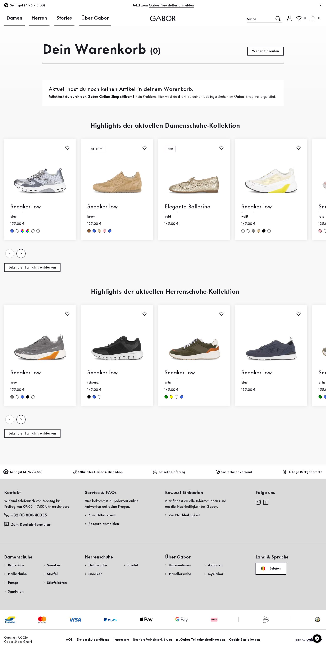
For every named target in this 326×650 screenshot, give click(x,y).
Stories (54, 18)
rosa (104, 231)
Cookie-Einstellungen (244, 639)
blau (12, 231)
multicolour (22, 231)
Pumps (13, 582)
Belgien (271, 568)
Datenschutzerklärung (93, 639)
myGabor (215, 574)
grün (166, 397)
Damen (10, 18)
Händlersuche (180, 574)
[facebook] (265, 501)
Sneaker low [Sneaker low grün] (179, 372)
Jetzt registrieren (293, 55)
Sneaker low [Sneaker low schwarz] (102, 372)
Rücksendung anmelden (262, 84)
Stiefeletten (57, 582)
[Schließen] (320, 5)
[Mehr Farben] (38, 231)
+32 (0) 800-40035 (25, 515)
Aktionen (215, 565)
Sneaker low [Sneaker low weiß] (256, 206)
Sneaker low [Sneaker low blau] (25, 206)
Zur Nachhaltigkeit (184, 515)
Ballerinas (16, 565)
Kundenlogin (286, 36)
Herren (32, 18)
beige (99, 231)
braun (89, 231)
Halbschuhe (17, 574)
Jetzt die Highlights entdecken (32, 267)
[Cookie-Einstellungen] (317, 638)
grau (253, 231)
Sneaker (53, 565)
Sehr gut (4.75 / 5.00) (23, 472)
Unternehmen (180, 565)
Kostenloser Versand (234, 472)
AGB (69, 639)
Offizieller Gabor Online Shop (98, 472)
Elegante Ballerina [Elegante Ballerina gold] (187, 206)
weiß (17, 231)
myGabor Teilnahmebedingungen (200, 639)
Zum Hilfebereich (102, 515)
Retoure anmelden (103, 524)
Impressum (121, 639)
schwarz (263, 231)
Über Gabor (81, 18)
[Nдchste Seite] (21, 253)
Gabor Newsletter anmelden (171, 5)
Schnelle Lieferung (169, 472)
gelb (171, 397)
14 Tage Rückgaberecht (302, 472)
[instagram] (258, 501)
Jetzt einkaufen (305, 122)
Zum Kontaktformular (28, 524)
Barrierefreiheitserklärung (152, 639)
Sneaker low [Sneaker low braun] (102, 206)
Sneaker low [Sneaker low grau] (25, 372)
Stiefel (52, 574)
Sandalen (15, 591)
